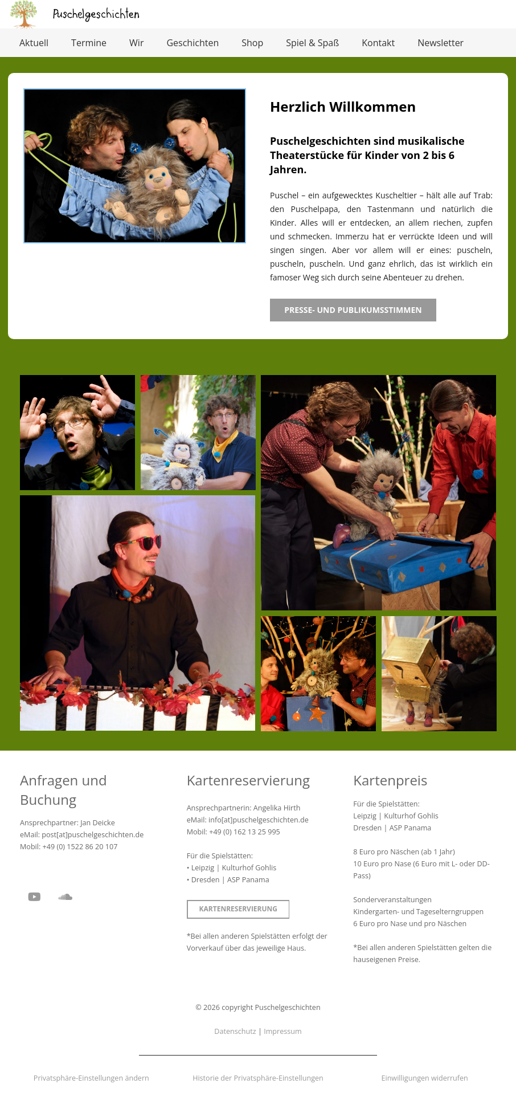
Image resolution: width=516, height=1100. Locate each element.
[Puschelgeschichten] (96, 14)
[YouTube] (34, 897)
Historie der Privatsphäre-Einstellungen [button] (258, 1078)
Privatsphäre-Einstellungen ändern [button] (91, 1078)
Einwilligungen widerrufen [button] (424, 1078)
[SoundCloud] (65, 897)
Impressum (283, 1031)
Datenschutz (235, 1031)
